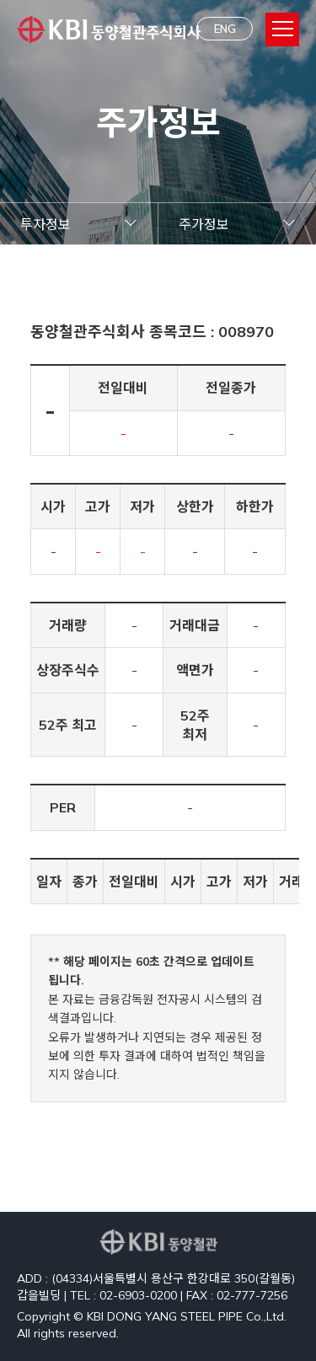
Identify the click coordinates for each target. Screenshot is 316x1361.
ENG (225, 28)
